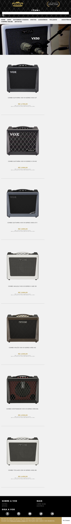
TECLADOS (53, 20)
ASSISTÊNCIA (66, 20)
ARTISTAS (18, 22)
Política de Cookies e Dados (17, 521)
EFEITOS (33, 20)
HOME (3, 20)
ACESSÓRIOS (42, 20)
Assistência (40, 506)
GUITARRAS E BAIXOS (21, 20)
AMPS (9, 20)
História (4, 504)
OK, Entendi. (66, 520)
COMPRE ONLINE (7, 22)
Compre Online (41, 504)
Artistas (4, 506)
